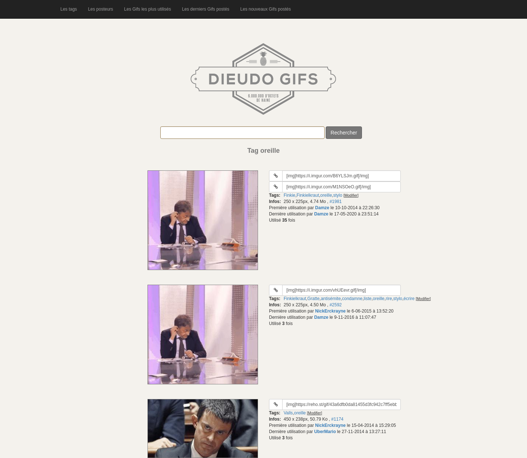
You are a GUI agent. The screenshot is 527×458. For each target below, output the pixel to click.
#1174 (337, 419)
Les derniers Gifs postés (205, 9)
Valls (288, 412)
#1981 (335, 201)
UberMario (325, 431)
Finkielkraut (307, 195)
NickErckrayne (330, 311)
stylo (337, 195)
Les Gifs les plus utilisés (147, 9)
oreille (326, 195)
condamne (352, 298)
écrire (409, 298)
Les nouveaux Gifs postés (265, 9)
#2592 (335, 304)
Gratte (313, 298)
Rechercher (343, 133)
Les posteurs (100, 9)
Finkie (289, 195)
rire (389, 298)
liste (367, 298)
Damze (322, 207)
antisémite (331, 298)
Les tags (68, 9)
